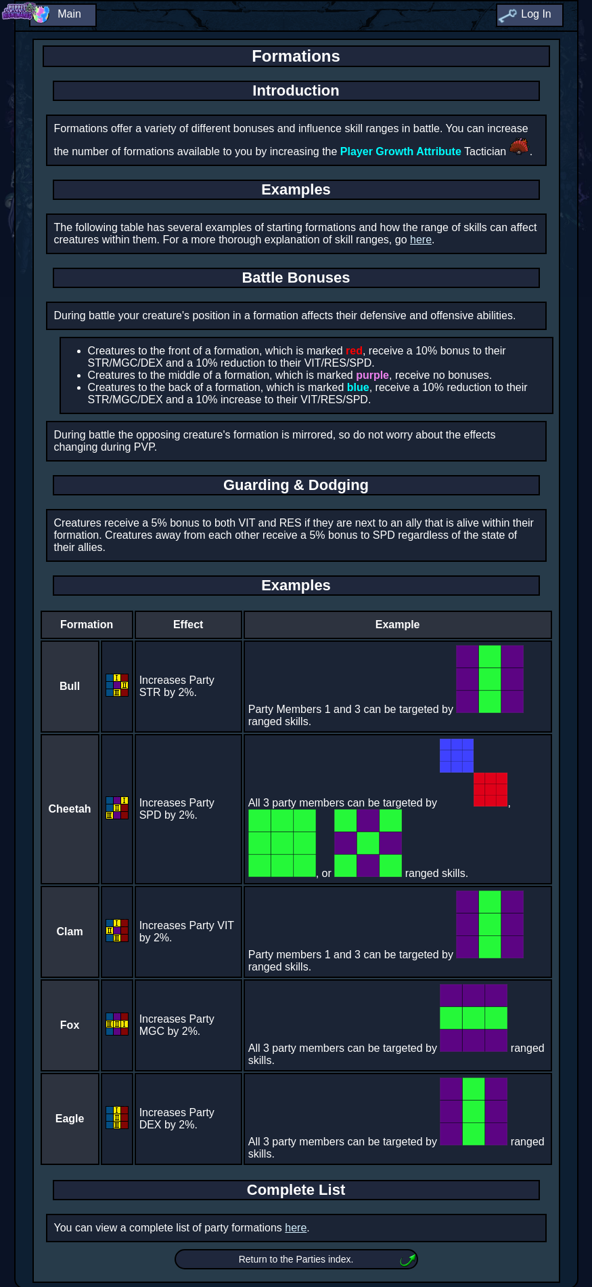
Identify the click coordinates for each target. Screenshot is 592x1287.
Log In (536, 14)
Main (69, 14)
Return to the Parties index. (296, 1259)
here (421, 239)
